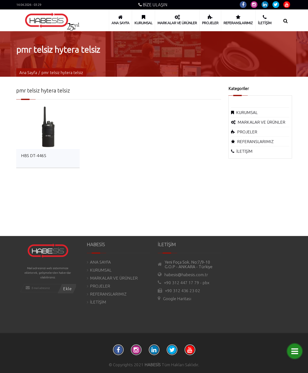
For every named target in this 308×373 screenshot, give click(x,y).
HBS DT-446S (33, 155)
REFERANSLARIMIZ (255, 141)
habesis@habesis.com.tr (186, 274)
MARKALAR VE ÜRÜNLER (261, 122)
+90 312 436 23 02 (182, 290)
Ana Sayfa (28, 72)
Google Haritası (177, 298)
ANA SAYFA (100, 262)
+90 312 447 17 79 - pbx (186, 282)
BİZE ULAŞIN (152, 4)
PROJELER (247, 131)
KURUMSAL (247, 112)
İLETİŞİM (244, 151)
